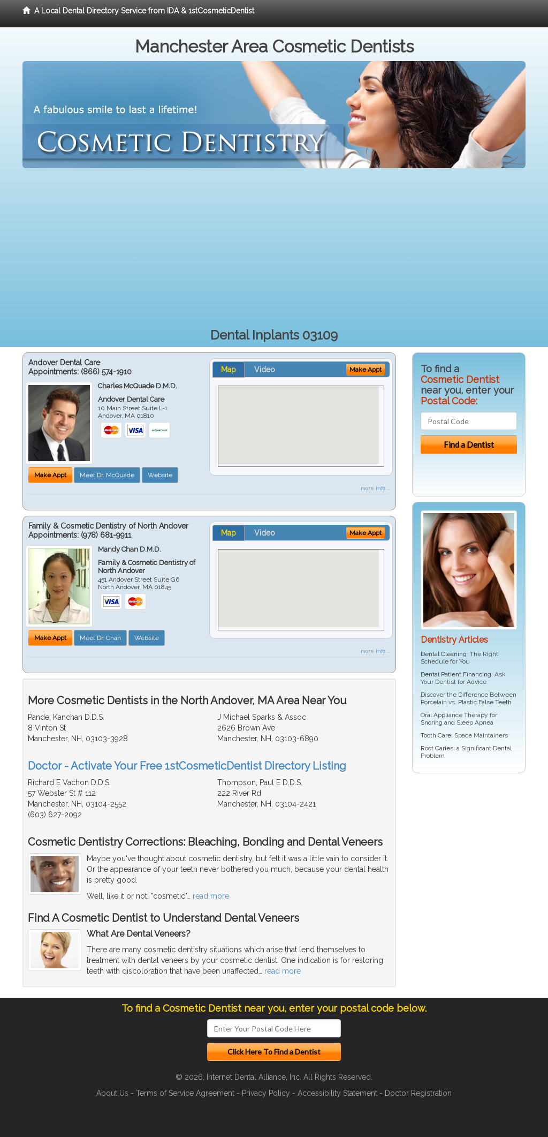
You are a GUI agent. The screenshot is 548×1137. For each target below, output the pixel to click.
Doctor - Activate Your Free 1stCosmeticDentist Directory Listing (187, 765)
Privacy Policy (266, 1093)
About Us (112, 1093)
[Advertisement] (274, 248)
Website (160, 475)
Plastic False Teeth (485, 702)
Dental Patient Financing (456, 674)
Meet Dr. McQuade (107, 475)
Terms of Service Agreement (185, 1093)
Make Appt (50, 475)
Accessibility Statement (337, 1093)
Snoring (432, 722)
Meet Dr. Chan (100, 638)
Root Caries (437, 748)
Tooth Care (436, 735)
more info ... (375, 488)
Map (228, 369)
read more (211, 896)
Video (264, 369)
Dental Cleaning (444, 654)
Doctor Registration (418, 1093)
